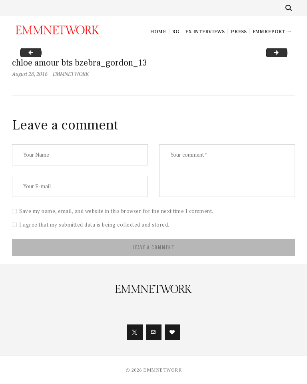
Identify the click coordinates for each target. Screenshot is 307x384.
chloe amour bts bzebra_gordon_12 (28, 52)
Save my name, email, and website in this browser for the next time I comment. (116, 211)
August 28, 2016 (30, 74)
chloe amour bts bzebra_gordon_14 (284, 52)
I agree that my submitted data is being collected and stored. (94, 224)
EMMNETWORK (71, 74)
